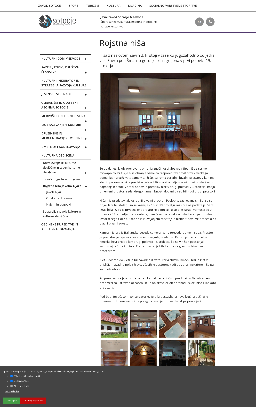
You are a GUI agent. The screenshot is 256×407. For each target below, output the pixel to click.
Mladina (135, 6)
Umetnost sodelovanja (65, 147)
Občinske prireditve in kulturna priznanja (59, 226)
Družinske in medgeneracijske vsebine (65, 136)
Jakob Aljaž (53, 192)
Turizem (92, 6)
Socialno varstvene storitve (173, 6)
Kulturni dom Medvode (65, 59)
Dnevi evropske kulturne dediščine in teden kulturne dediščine (66, 168)
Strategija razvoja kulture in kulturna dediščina (62, 213)
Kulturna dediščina (65, 156)
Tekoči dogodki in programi (61, 179)
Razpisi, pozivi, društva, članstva (65, 70)
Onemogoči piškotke (33, 400)
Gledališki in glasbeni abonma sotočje (65, 106)
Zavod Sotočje (49, 6)
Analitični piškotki (20, 381)
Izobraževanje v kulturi (65, 126)
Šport (73, 6)
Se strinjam (12, 400)
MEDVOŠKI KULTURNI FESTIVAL (65, 117)
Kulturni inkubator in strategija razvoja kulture (63, 83)
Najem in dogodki (58, 204)
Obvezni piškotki (19, 386)
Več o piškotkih (12, 391)
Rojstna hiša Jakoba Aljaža (66, 186)
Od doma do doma (59, 198)
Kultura (113, 6)
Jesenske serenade (65, 94)
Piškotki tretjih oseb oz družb (25, 376)
